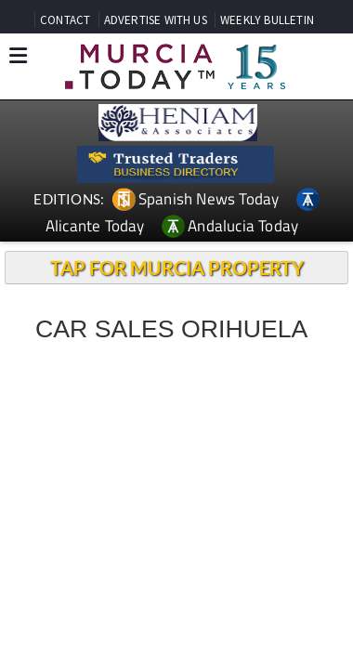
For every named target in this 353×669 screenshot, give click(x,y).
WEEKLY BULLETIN (267, 20)
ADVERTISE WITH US (155, 20)
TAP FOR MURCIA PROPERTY (177, 267)
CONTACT (65, 20)
